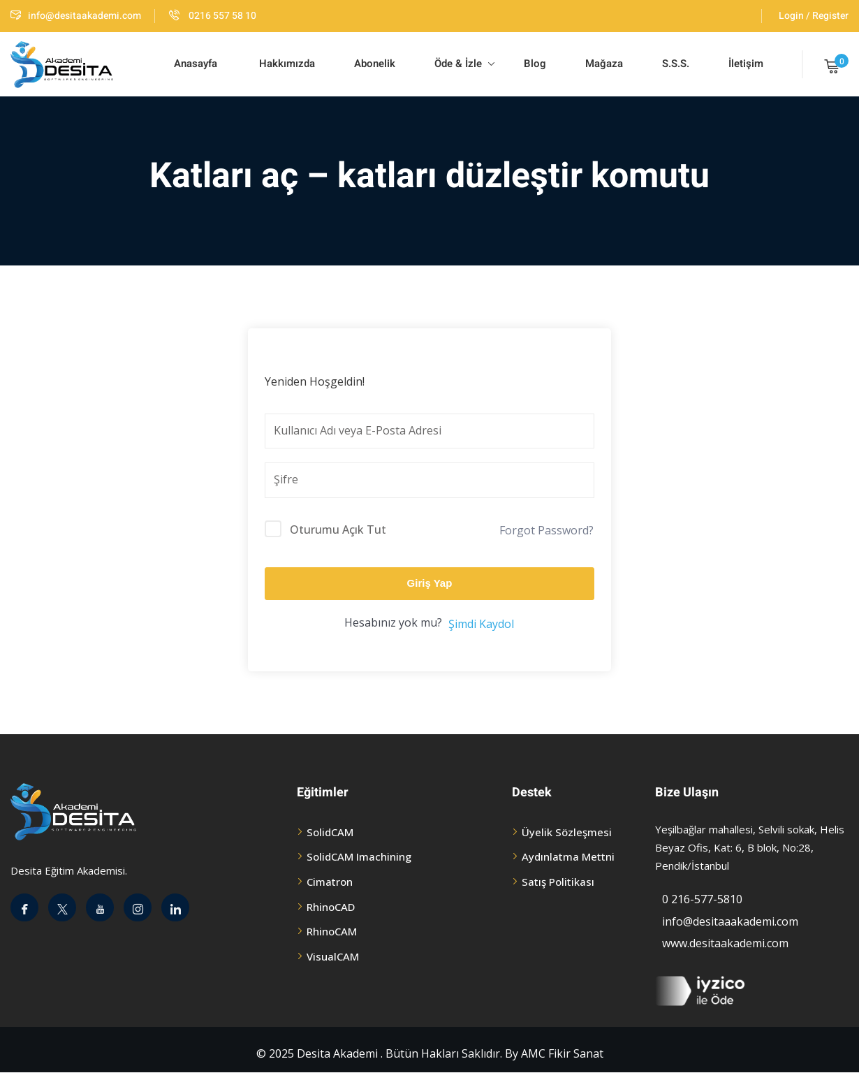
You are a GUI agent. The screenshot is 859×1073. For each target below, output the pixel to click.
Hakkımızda (285, 63)
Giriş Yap (430, 583)
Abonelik (374, 63)
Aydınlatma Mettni (568, 856)
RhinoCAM (332, 931)
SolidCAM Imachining (359, 856)
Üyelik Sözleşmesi (567, 832)
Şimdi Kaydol (481, 624)
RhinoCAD (331, 907)
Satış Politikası (558, 882)
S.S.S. (675, 63)
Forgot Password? (546, 530)
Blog (533, 63)
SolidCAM (330, 832)
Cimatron (330, 882)
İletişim (745, 63)
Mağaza (604, 63)
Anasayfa (195, 63)
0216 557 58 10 (212, 15)
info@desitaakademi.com (75, 15)
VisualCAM (333, 956)
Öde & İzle (464, 63)
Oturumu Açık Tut (338, 529)
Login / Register (814, 15)
